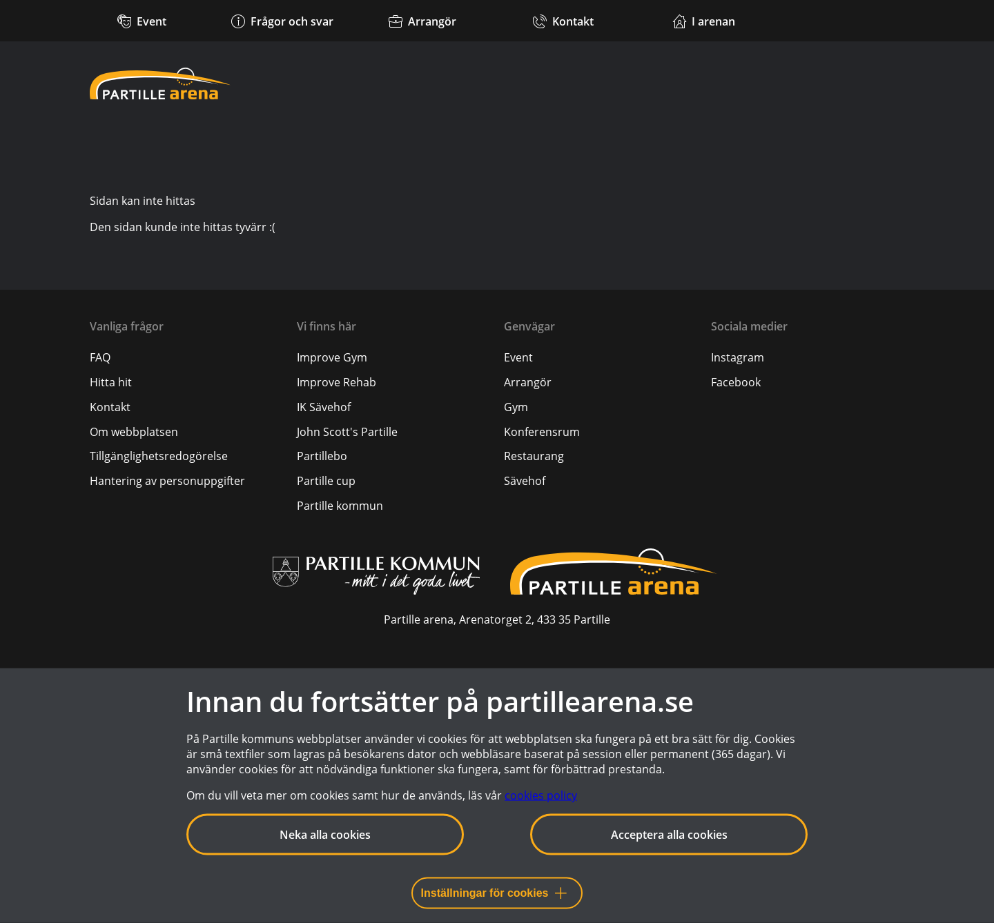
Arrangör (528, 382)
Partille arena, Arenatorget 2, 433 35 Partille (497, 619)
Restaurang (534, 456)
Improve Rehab (336, 382)
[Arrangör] (423, 20)
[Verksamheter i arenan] (703, 20)
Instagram (737, 357)
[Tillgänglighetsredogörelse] (159, 456)
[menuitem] (186, 357)
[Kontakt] (563, 20)
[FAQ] (100, 357)
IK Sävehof (324, 407)
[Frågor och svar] (282, 20)
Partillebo (322, 456)
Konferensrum (542, 431)
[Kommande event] (142, 20)
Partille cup (326, 480)
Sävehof (524, 480)
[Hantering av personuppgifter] (167, 480)
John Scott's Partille (347, 431)
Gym (516, 407)
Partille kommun (340, 505)
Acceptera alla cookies (669, 834)
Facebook (736, 382)
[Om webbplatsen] (134, 431)
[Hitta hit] (111, 382)
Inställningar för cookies (494, 893)
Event (518, 357)
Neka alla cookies (325, 834)
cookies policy (541, 795)
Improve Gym (332, 357)
